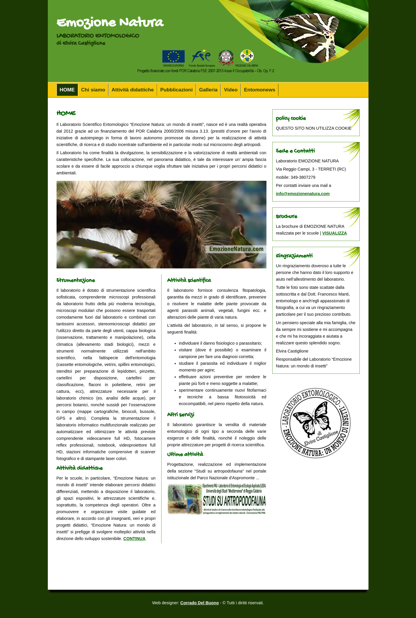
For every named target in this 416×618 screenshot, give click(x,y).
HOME (67, 90)
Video (231, 90)
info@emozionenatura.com (303, 193)
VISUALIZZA (334, 233)
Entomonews (259, 90)
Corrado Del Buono (199, 602)
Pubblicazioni (176, 90)
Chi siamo (93, 90)
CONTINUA (134, 538)
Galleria (208, 90)
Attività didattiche (133, 90)
